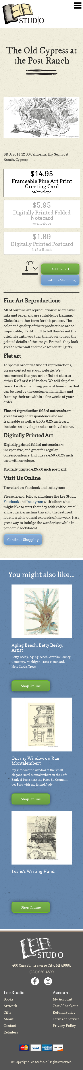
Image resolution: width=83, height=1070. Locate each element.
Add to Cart (60, 269)
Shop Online (31, 686)
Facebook (11, 501)
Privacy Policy (64, 1025)
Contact (10, 1025)
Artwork (10, 1006)
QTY (29, 262)
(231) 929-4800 (41, 972)
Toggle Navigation (78, 5)
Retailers (11, 1032)
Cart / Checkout (65, 1006)
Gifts (7, 1012)
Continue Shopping (60, 280)
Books (8, 999)
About (9, 1019)
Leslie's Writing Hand (33, 871)
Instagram (34, 501)
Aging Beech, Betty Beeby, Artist (37, 648)
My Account (62, 999)
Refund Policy (64, 1012)
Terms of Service (66, 1019)
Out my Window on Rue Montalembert (35, 761)
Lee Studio (23, 14)
